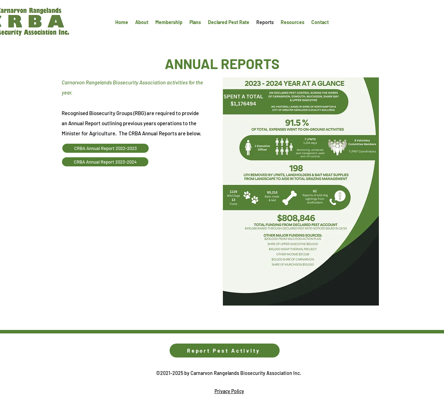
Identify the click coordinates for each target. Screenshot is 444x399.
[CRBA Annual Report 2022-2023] (105, 148)
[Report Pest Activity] (225, 350)
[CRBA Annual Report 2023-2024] (105, 162)
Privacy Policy (229, 391)
